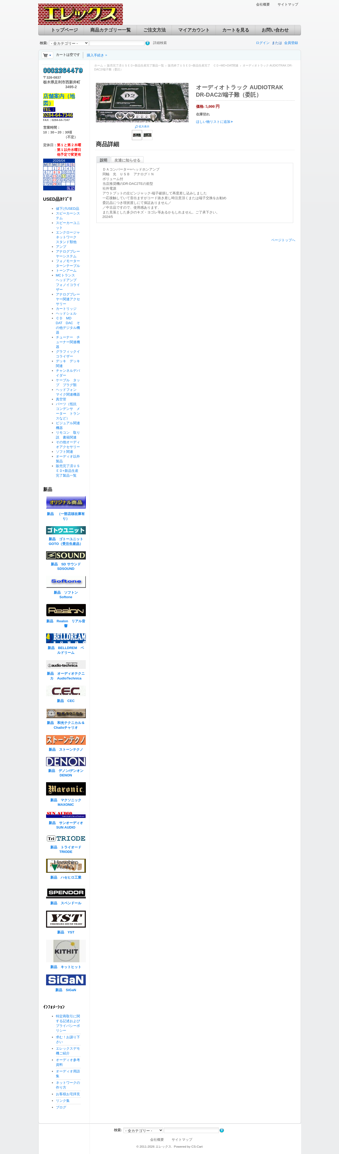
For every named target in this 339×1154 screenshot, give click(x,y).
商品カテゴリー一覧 (110, 30)
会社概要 (263, 4)
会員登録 (291, 43)
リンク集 (63, 1101)
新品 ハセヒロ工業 (65, 877)
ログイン (263, 43)
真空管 (61, 399)
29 (54, 184)
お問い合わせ (275, 30)
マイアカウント (194, 30)
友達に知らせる (127, 160)
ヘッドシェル (66, 313)
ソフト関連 (64, 452)
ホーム (98, 65)
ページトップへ (283, 240)
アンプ (61, 247)
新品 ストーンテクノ (66, 750)
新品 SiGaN (65, 990)
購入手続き (95, 55)
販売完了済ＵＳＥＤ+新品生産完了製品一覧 (135, 65)
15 (54, 176)
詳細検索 (160, 43)
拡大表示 (144, 126)
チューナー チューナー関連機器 (68, 342)
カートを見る (235, 30)
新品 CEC (67, 701)
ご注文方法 (154, 30)
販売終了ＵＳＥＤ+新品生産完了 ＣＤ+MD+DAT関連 (203, 65)
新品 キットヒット (65, 967)
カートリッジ (68, 309)
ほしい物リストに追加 (213, 122)
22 (54, 180)
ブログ (61, 1107)
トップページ (64, 30)
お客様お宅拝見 (68, 1094)
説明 (103, 160)
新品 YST (65, 932)
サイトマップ (288, 4)
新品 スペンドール (65, 903)
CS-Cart (197, 1146)
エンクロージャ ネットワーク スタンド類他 (69, 237)
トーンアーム (66, 270)
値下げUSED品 (67, 209)
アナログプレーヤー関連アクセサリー (68, 299)
